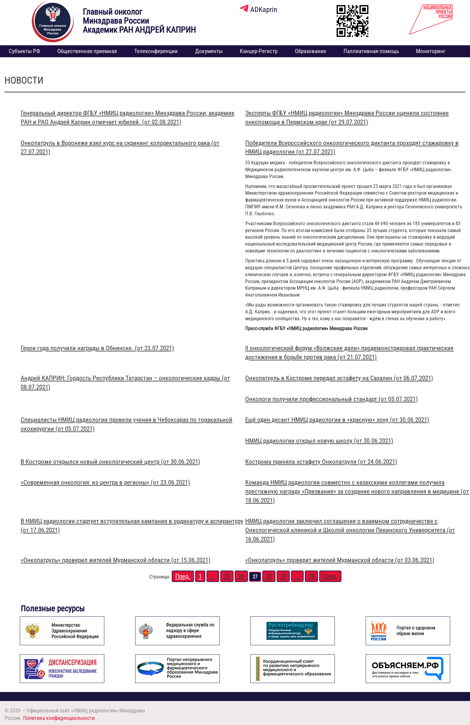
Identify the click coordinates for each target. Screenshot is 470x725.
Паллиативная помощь (371, 51)
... (213, 576)
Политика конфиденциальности (59, 718)
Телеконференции (156, 51)
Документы (209, 51)
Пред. (182, 576)
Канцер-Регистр (259, 51)
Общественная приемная (87, 51)
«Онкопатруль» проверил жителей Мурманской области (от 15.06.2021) (115, 560)
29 (283, 576)
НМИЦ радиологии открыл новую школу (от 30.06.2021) (319, 440)
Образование (310, 51)
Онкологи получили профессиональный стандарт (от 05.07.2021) (331, 399)
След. (330, 576)
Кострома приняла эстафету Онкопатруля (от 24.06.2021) (321, 461)
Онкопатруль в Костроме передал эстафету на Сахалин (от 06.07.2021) (339, 378)
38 (311, 576)
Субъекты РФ (24, 51)
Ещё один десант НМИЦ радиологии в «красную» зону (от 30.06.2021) (337, 419)
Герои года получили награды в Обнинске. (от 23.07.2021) (97, 348)
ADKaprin (258, 9)
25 (227, 576)
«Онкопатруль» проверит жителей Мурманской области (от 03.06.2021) (339, 560)
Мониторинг (430, 51)
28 (269, 576)
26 (241, 576)
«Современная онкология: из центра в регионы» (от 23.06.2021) (105, 482)
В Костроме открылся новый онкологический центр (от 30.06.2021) (110, 461)
